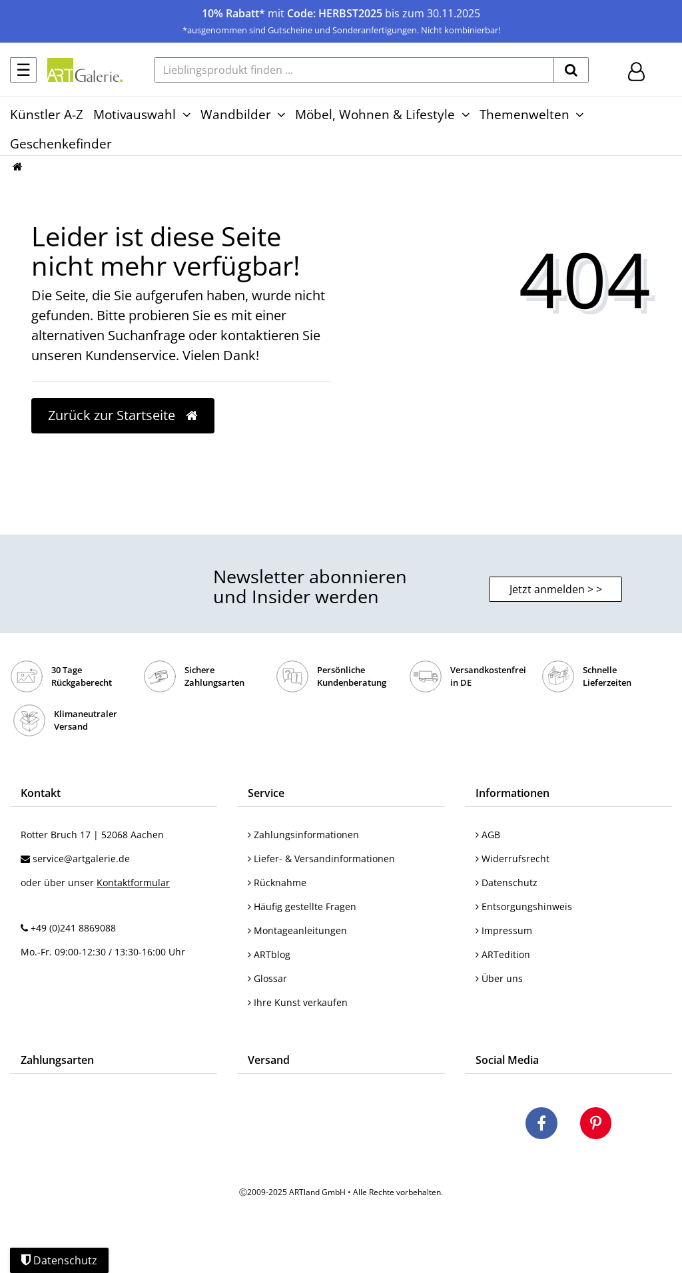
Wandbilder (235, 114)
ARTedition (503, 954)
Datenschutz (506, 882)
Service (266, 793)
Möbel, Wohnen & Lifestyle (375, 114)
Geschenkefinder (61, 143)
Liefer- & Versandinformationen (321, 858)
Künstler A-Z (46, 114)
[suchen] (571, 70)
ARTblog (269, 954)
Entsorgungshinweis (524, 906)
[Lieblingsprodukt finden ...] (354, 70)
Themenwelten (524, 114)
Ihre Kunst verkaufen (298, 1002)
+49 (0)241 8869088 (73, 927)
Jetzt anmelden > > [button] (556, 589)
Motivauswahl (134, 114)
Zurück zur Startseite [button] (123, 415)
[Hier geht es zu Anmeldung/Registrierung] (636, 70)
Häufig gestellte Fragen (302, 906)
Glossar (267, 978)
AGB (488, 834)
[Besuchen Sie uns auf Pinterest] (595, 1125)
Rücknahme (277, 882)
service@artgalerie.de (81, 858)
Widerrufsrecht (512, 858)
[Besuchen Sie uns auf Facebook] (541, 1125)
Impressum (504, 930)
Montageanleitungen (297, 930)
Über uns (499, 978)
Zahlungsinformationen (303, 834)
